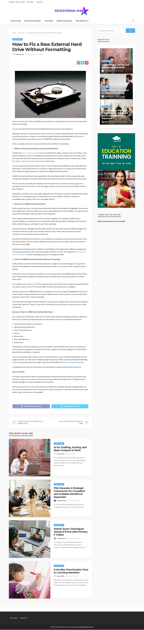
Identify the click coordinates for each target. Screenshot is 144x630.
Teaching (48, 21)
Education (16, 21)
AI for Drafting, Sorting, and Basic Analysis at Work (70, 449)
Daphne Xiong (61, 501)
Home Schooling (64, 21)
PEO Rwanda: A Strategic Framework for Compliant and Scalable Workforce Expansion (69, 493)
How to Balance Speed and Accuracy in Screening (115, 91)
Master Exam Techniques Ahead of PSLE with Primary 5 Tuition (71, 532)
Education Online (32, 21)
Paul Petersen (109, 96)
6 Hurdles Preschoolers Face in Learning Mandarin (71, 571)
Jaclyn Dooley (19, 54)
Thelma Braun (61, 538)
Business (106, 86)
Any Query (30, 2)
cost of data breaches (30, 153)
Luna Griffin (60, 454)
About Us (40, 2)
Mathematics (82, 21)
